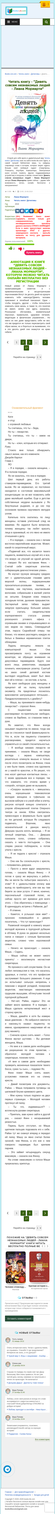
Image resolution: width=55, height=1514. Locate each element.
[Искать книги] (46, 22)
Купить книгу (34, 252)
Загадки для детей (41, 1495)
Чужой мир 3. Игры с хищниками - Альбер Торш (27, 1356)
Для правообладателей (24, 1492)
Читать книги (19, 200)
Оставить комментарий (19, 1318)
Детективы (15, 161)
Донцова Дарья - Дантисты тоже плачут (25, 1383)
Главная (8, 1492)
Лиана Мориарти (21, 197)
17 (26, 348)
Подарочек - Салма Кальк (19, 1434)
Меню (12, 21)
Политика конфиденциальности (18, 1495)
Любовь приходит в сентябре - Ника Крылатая (27, 1409)
